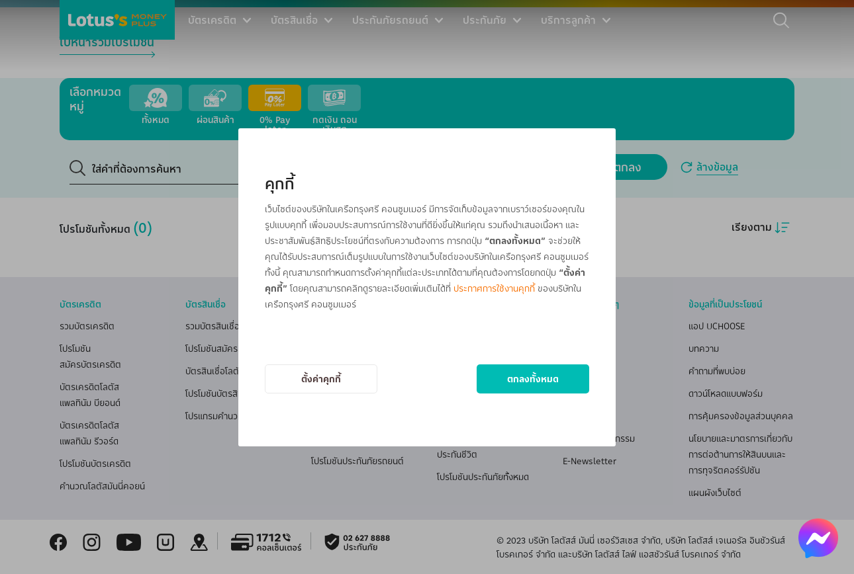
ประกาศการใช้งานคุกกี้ (494, 288)
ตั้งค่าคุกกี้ (321, 378)
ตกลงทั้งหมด (533, 378)
